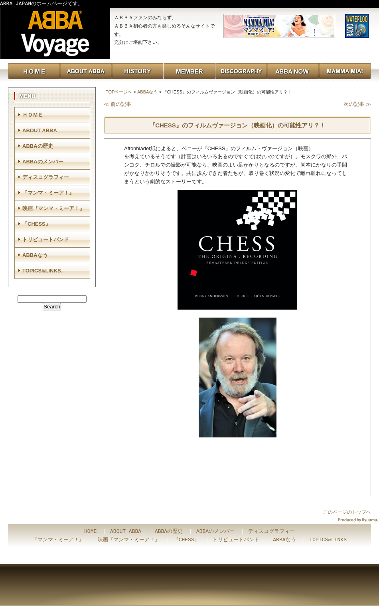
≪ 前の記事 (117, 104)
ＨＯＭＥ (32, 115)
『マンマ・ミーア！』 (48, 193)
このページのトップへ (347, 512)
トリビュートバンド (45, 239)
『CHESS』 (36, 224)
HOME (90, 531)
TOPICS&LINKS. (42, 271)
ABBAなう (147, 91)
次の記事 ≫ (357, 104)
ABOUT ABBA (39, 130)
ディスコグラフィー (45, 177)
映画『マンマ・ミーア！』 (53, 208)
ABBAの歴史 (37, 146)
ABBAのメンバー (42, 162)
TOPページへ (119, 91)
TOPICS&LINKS (328, 540)
